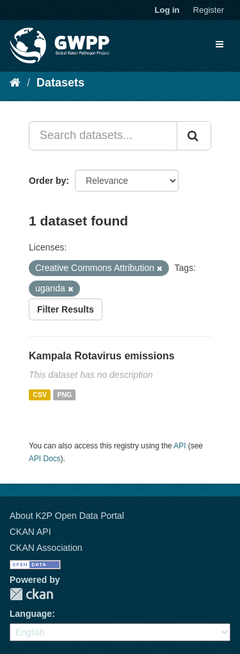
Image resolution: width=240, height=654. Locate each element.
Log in (167, 10)
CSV (40, 394)
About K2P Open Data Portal (67, 516)
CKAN (31, 594)
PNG (64, 394)
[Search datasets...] (103, 136)
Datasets (60, 82)
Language (31, 614)
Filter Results (65, 309)
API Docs (45, 458)
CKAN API (30, 532)
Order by (47, 181)
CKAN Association (46, 548)
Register (208, 10)
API (179, 445)
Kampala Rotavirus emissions (102, 355)
